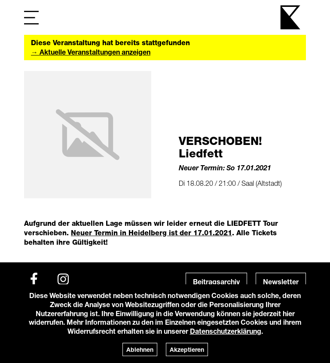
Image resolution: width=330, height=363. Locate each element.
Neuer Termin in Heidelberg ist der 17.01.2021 (151, 233)
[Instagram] (63, 279)
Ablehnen (139, 349)
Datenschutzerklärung (225, 331)
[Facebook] (34, 279)
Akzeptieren (187, 349)
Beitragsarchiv (216, 281)
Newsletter (281, 281)
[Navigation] (31, 17)
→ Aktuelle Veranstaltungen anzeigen (90, 52)
